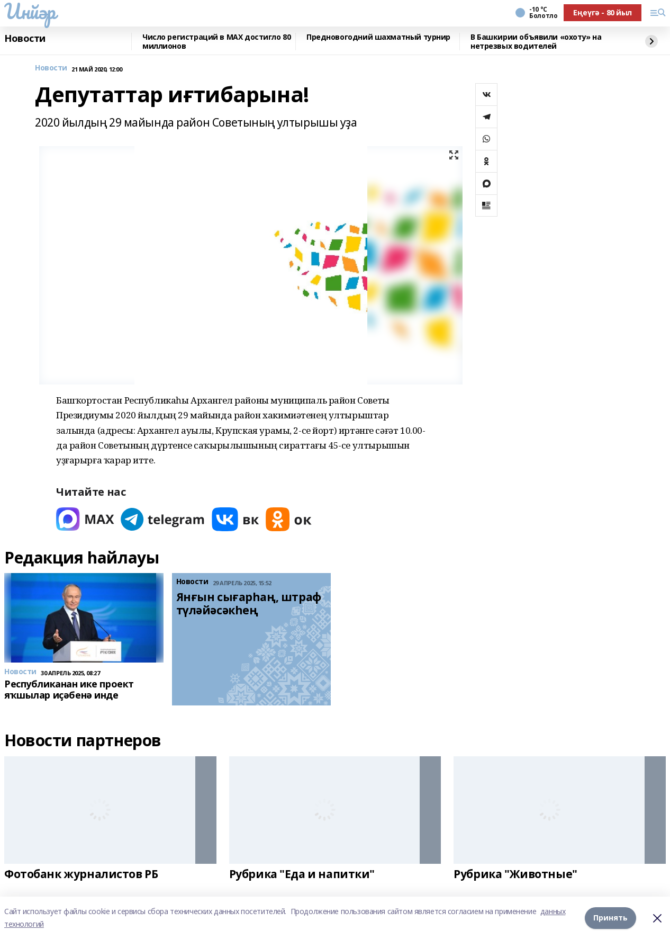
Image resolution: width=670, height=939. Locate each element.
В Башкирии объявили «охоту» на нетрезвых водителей (535, 41)
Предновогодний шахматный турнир (378, 37)
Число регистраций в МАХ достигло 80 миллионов (216, 41)
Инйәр (30, 11)
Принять (610, 918)
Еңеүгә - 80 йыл (602, 12)
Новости (25, 38)
